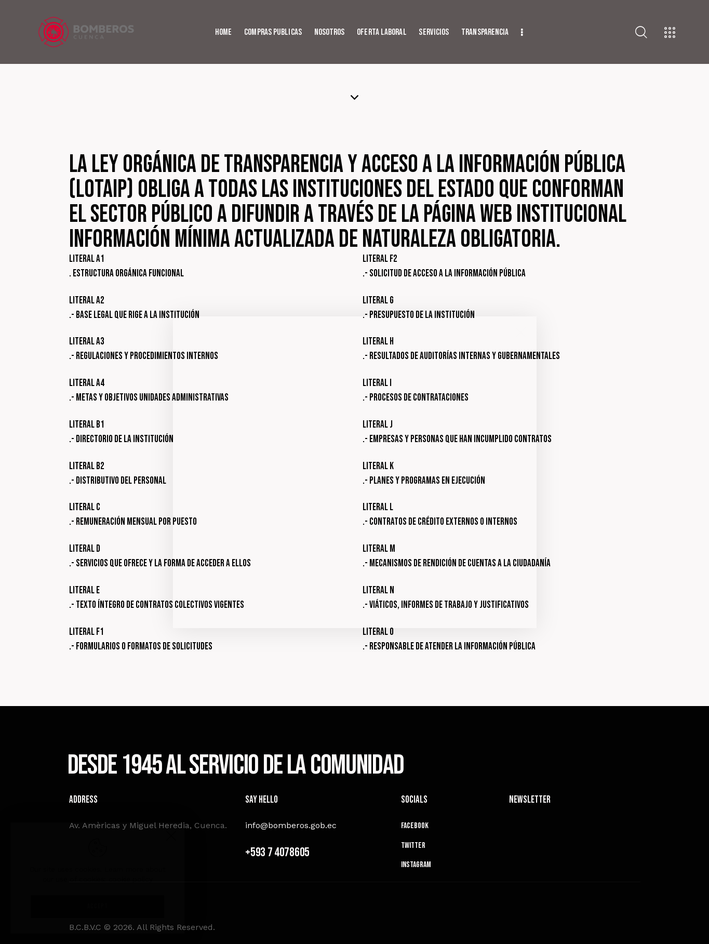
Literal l (378, 507)
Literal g (378, 301)
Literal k (378, 466)
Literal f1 (86, 632)
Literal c (84, 507)
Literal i (377, 383)
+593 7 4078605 (277, 852)
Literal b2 (86, 466)
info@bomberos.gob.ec (291, 825)
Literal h (378, 342)
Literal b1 (86, 425)
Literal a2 (86, 301)
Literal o (378, 632)
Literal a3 (86, 342)
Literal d (84, 549)
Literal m (379, 549)
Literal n (378, 590)
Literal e (84, 590)
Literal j (378, 425)
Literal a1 (86, 259)
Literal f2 (380, 259)
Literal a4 (86, 383)
